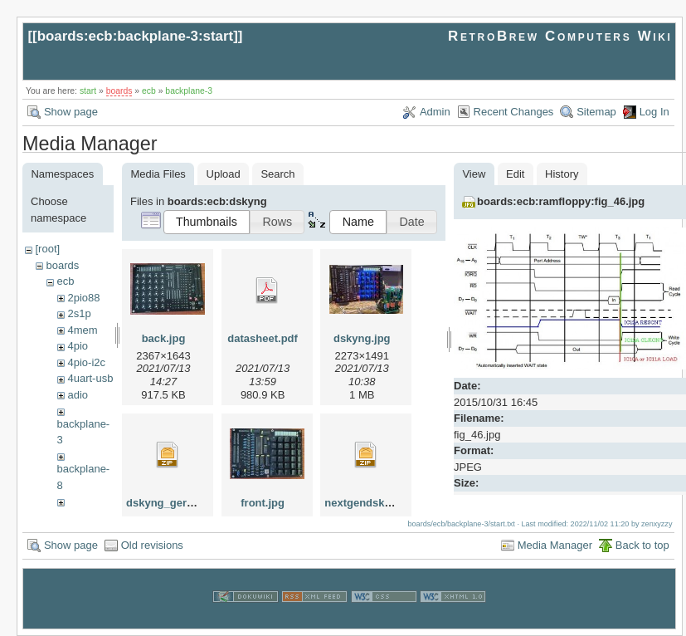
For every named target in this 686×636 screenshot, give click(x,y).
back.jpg (164, 338)
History (561, 174)
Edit (515, 174)
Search (277, 174)
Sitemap (596, 111)
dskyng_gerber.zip (173, 503)
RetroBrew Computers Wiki (560, 36)
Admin (435, 111)
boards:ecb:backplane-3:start (135, 36)
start (88, 90)
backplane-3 (188, 90)
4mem (82, 330)
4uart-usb (90, 378)
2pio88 (83, 297)
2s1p (78, 313)
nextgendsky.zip (365, 503)
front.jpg (263, 503)
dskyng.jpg (362, 338)
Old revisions (152, 545)
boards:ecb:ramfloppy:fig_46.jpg (561, 201)
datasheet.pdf (262, 338)
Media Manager (555, 545)
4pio (77, 346)
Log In (654, 111)
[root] (47, 248)
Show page (71, 111)
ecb (149, 90)
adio (77, 395)
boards (119, 90)
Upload (224, 174)
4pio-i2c (86, 362)
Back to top (642, 545)
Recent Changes (514, 111)
